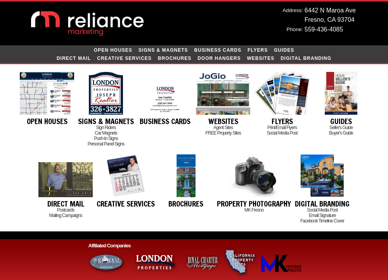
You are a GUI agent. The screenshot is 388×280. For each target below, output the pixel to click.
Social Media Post (282, 133)
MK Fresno (254, 210)
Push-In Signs (106, 138)
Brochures (174, 58)
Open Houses (113, 50)
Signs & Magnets (163, 50)
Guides (284, 50)
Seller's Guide (341, 127)
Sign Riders (106, 127)
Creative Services (124, 58)
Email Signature (322, 215)
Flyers (258, 50)
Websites (261, 58)
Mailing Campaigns (65, 215)
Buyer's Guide (341, 133)
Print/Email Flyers (282, 127)
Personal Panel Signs (106, 144)
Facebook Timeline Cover (322, 221)
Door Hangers (219, 58)
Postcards (65, 210)
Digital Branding (306, 58)
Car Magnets (106, 133)
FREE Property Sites (223, 133)
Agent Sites (223, 127)
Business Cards (217, 50)
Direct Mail (74, 58)
